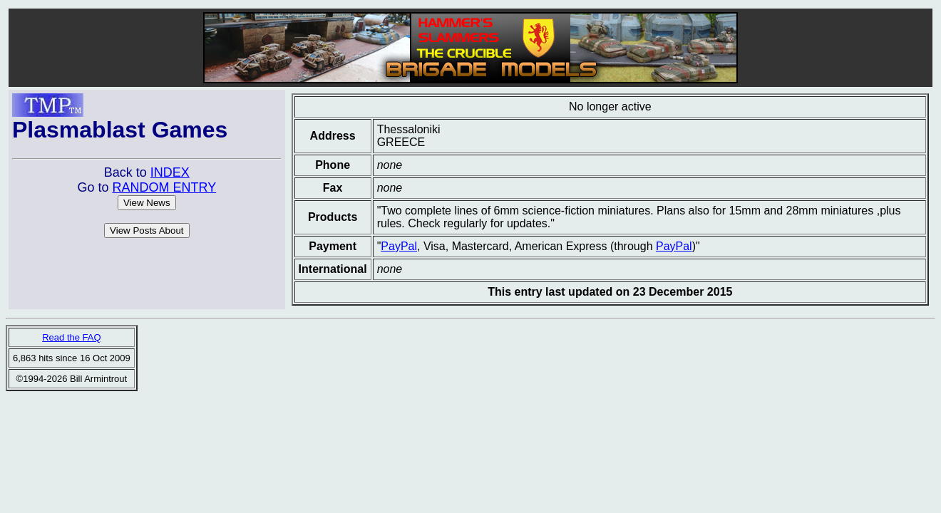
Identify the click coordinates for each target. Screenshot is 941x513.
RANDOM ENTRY (164, 187)
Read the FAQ (71, 337)
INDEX (170, 172)
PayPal (399, 246)
